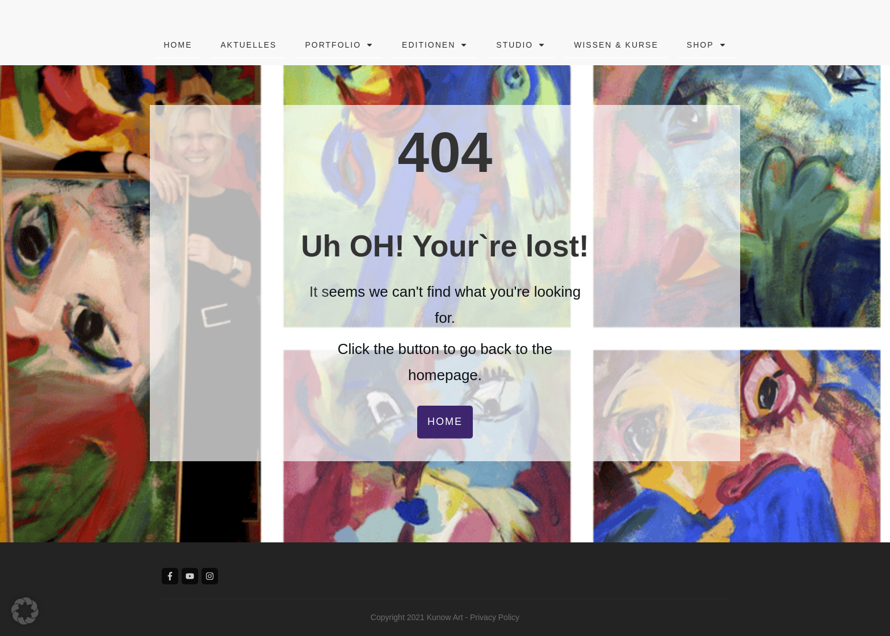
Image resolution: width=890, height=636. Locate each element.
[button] (25, 611)
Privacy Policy (494, 617)
